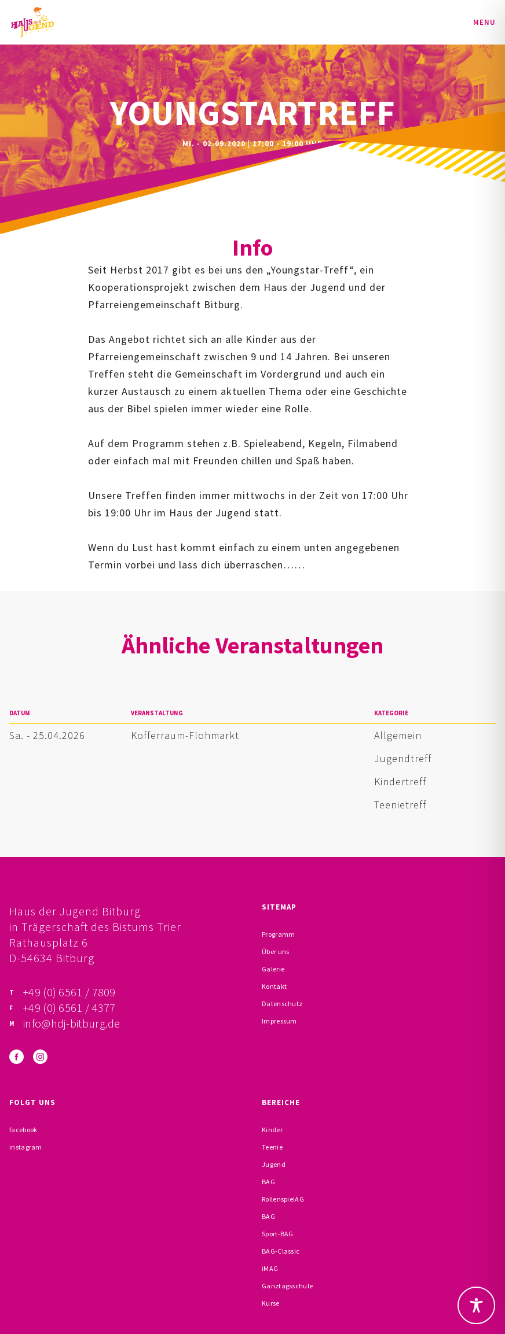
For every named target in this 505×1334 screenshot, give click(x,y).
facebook (23, 1129)
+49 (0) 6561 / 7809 (69, 992)
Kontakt (274, 986)
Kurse (271, 1303)
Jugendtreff (402, 758)
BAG (268, 1181)
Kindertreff (400, 781)
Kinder (272, 1129)
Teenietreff (400, 804)
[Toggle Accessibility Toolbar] (476, 1305)
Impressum (279, 1021)
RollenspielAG (283, 1199)
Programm (278, 934)
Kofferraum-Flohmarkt (185, 735)
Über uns (275, 951)
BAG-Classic (280, 1251)
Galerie (273, 969)
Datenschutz (282, 1003)
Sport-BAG (278, 1233)
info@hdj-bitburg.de (71, 1023)
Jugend (274, 1164)
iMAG (270, 1268)
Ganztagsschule (287, 1285)
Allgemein (398, 735)
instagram (25, 1147)
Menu (484, 22)
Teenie (272, 1147)
